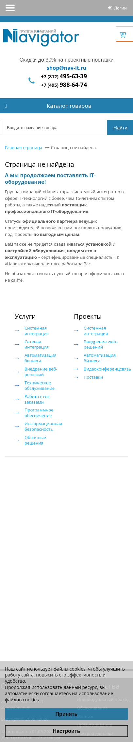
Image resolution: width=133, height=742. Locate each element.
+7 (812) (64, 76)
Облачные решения (35, 440)
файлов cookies (22, 699)
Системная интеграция (37, 330)
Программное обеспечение (39, 412)
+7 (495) (64, 85)
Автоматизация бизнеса (41, 358)
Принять (67, 714)
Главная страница (23, 147)
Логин (120, 8)
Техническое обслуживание (40, 385)
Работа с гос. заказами (38, 399)
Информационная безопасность (43, 426)
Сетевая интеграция (37, 344)
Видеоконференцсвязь (107, 369)
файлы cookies (70, 669)
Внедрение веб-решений (41, 371)
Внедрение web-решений (100, 344)
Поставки (93, 377)
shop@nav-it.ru (66, 67)
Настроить (66, 731)
